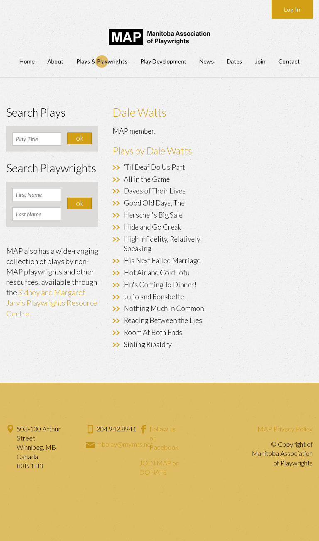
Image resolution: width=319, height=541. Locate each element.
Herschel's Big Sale (153, 215)
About (55, 61)
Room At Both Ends (153, 332)
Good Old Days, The (154, 202)
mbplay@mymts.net (124, 444)
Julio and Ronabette (154, 296)
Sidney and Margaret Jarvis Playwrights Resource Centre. (51, 303)
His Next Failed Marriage (162, 260)
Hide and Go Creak (152, 227)
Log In (292, 9)
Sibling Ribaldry (148, 344)
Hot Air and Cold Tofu (156, 272)
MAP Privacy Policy (285, 429)
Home (27, 61)
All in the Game (147, 179)
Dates (234, 61)
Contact (289, 61)
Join (260, 61)
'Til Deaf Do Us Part (154, 167)
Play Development (163, 61)
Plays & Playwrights (102, 61)
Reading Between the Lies (163, 320)
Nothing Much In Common (164, 308)
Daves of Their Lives (155, 190)
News (206, 61)
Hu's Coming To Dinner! (160, 284)
